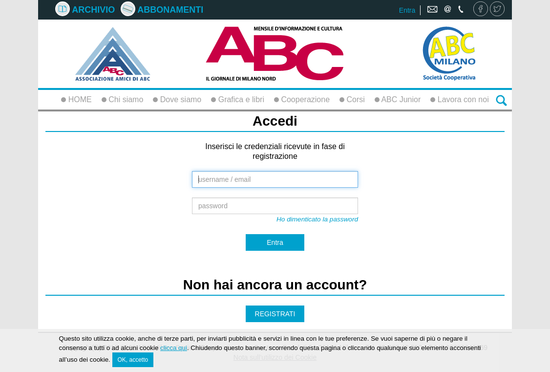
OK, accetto (133, 360)
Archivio (85, 10)
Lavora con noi (459, 99)
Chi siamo (123, 99)
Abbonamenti (162, 10)
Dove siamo (177, 99)
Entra (407, 10)
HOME (76, 99)
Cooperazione (302, 99)
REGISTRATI (275, 314)
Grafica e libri (237, 99)
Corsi (352, 99)
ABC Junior (398, 99)
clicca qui (173, 348)
